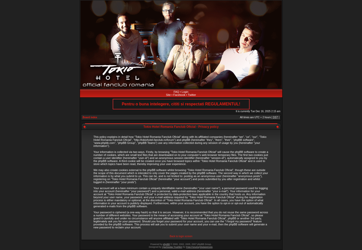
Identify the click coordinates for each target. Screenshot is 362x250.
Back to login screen (181, 236)
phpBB (166, 244)
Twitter (192, 94)
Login (185, 91)
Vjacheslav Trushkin (172, 247)
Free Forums (192, 247)
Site (168, 94)
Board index (90, 117)
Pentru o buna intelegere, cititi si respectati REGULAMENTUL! (181, 104)
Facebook (179, 94)
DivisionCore (206, 247)
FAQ (176, 91)
